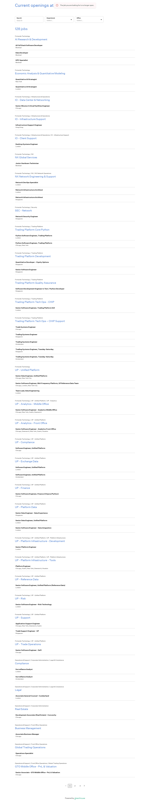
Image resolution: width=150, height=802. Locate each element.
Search (19, 18)
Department (51, 18)
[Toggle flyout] (71, 19)
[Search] (29, 21)
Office (79, 18)
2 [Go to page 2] (74, 786)
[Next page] (84, 786)
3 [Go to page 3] (80, 786)
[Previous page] (65, 786)
